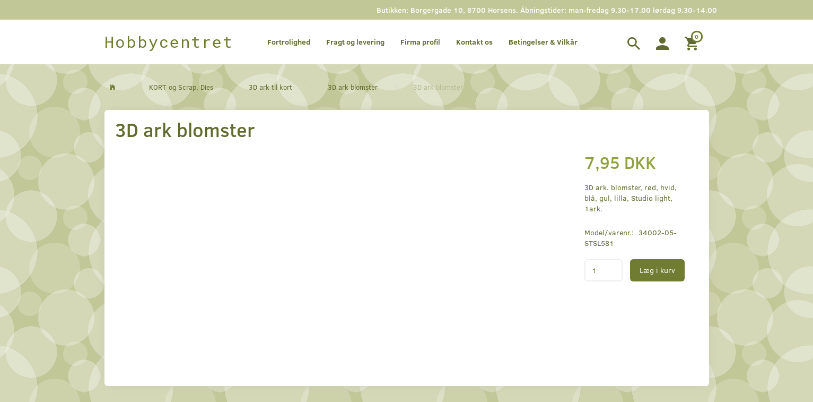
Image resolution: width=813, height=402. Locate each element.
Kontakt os (474, 42)
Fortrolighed (288, 42)
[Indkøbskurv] (693, 42)
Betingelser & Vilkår (543, 42)
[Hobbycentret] (168, 42)
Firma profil (420, 42)
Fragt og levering (355, 42)
